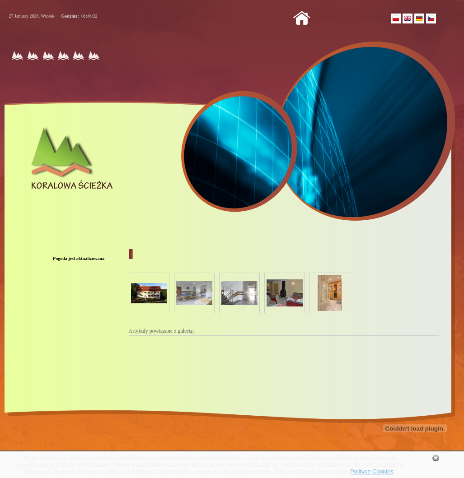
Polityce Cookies (372, 471)
